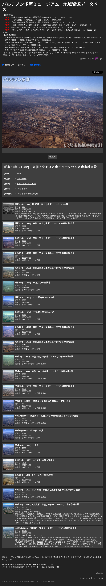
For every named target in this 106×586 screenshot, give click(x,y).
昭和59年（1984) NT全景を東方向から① (34, 297)
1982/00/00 (21, 179)
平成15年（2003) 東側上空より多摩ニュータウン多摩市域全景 (44, 386)
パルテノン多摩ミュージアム (91, 578)
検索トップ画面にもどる (43, 564)
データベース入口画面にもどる (45, 567)
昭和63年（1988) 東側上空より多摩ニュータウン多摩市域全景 (44, 342)
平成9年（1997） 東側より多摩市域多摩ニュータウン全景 (42, 401)
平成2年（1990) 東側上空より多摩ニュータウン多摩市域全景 (44, 356)
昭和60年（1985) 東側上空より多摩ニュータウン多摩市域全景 (44, 327)
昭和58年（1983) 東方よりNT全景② (32, 282)
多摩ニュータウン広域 (26, 184)
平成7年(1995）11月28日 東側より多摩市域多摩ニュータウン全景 (46, 416)
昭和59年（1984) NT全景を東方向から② (34, 312)
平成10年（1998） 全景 (26, 445)
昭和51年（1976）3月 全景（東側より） (34, 475)
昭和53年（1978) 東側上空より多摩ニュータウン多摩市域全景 (44, 223)
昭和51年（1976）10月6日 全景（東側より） (36, 460)
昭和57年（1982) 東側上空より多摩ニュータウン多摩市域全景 (44, 238)
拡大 (52, 157)
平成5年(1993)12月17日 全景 (29, 430)
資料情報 (21, 65)
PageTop (100, 573)
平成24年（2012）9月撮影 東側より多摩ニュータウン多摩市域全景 (47, 504)
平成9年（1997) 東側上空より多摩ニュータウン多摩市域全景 (44, 371)
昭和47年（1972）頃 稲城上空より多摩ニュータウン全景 (41, 204)
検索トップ (8, 65)
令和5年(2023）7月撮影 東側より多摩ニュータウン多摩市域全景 (45, 528)
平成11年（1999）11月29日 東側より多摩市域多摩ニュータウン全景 (47, 490)
